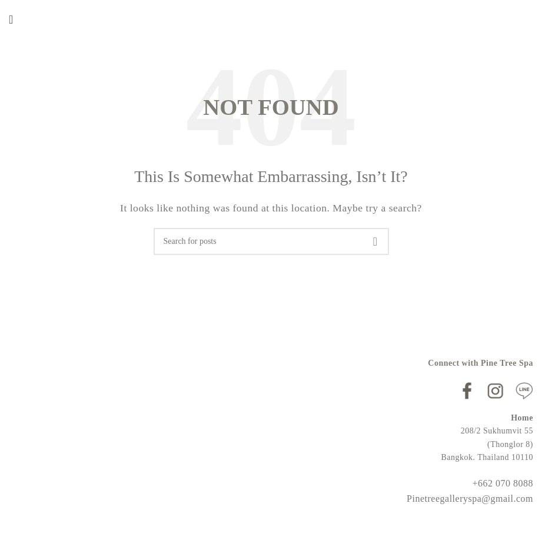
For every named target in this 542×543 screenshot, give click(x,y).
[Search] (271, 241)
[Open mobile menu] (11, 19)
